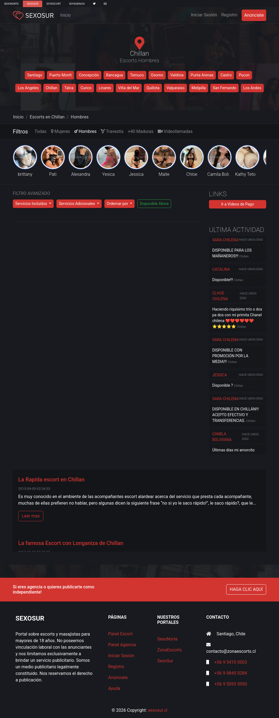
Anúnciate (254, 15)
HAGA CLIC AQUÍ (246, 589)
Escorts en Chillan (47, 117)
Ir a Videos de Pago (237, 204)
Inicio (65, 15)
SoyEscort (53, 3)
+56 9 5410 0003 (230, 662)
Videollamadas (175, 131)
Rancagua (114, 75)
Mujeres (60, 131)
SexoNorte (11, 3)
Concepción (89, 75)
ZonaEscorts (169, 650)
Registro (229, 14)
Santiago (34, 75)
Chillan (51, 88)
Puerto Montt (60, 75)
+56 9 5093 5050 (230, 684)
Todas (41, 131)
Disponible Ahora (154, 203)
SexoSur (32, 3)
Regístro (116, 666)
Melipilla (199, 88)
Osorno (157, 75)
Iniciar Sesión (205, 14)
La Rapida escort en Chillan (51, 479)
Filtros (20, 131)
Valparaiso (175, 88)
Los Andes (252, 88)
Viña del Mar (129, 88)
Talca (69, 88)
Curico (86, 88)
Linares (105, 88)
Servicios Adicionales (77, 203)
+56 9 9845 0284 (230, 673)
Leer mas (31, 516)
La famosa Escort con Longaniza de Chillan (70, 543)
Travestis (112, 131)
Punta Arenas (202, 75)
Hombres (80, 117)
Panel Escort (120, 633)
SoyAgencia (77, 3)
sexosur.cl (158, 710)
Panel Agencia (122, 644)
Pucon (244, 75)
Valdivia (177, 75)
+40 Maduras (140, 131)
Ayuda (114, 688)
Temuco (137, 75)
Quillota (152, 88)
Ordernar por (118, 203)
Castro (226, 75)
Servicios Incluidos (31, 203)
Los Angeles (28, 88)
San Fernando (224, 88)
